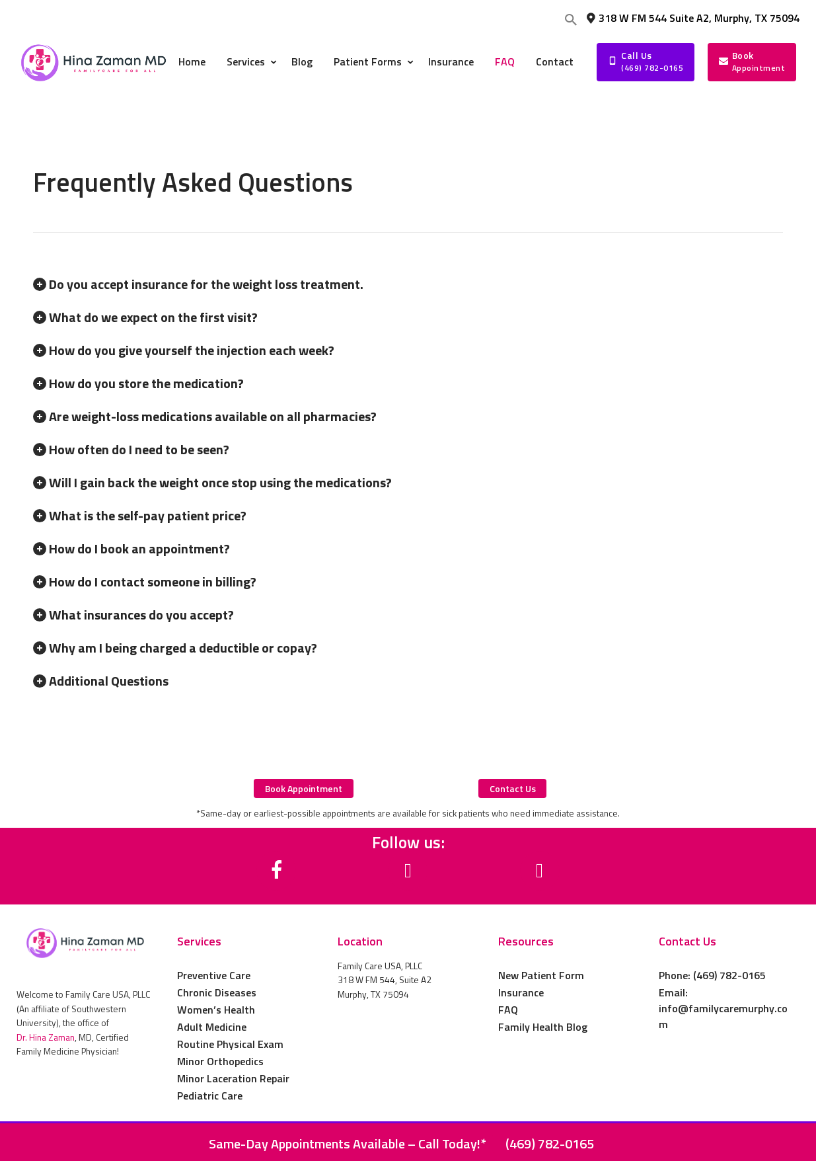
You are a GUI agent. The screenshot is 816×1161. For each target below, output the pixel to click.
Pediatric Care (209, 1095)
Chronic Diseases (216, 992)
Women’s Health (216, 1010)
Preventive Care (213, 975)
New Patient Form (541, 975)
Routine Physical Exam (230, 1044)
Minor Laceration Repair (233, 1078)
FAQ (508, 1010)
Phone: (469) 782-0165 (712, 975)
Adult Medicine (211, 1027)
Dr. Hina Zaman (46, 1037)
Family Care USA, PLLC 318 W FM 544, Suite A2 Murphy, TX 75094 (384, 980)
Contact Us (687, 941)
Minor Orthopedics (220, 1061)
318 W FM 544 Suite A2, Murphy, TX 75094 (692, 18)
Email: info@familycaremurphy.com (723, 1008)
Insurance (521, 992)
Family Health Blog (542, 1027)
